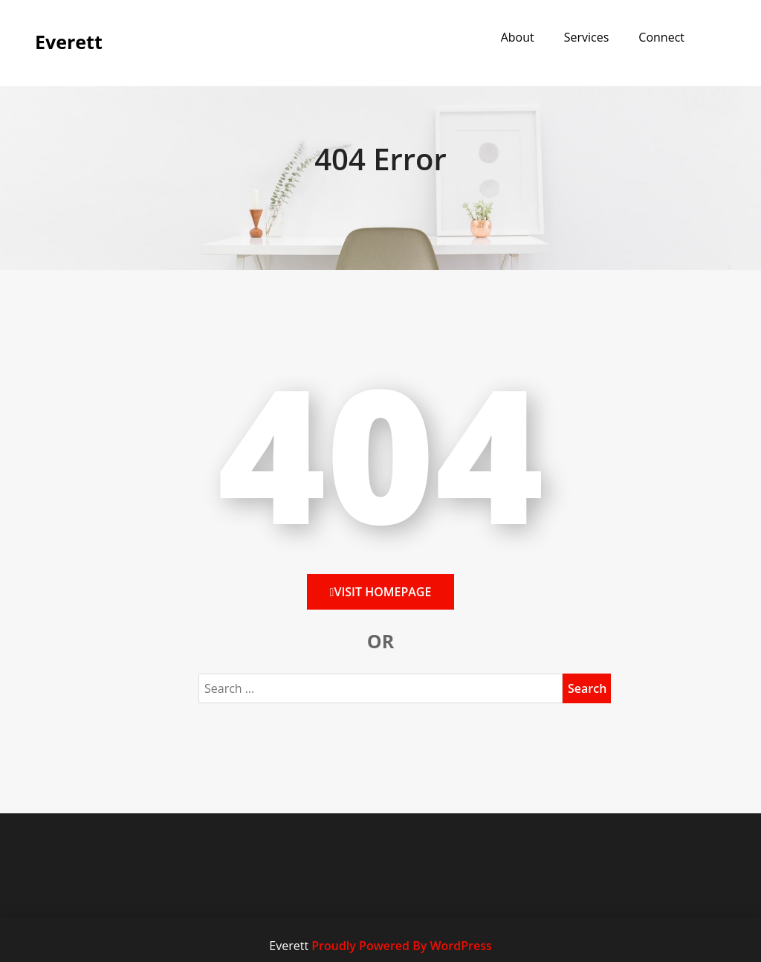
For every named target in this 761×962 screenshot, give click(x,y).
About (517, 37)
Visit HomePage (381, 592)
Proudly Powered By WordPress (401, 945)
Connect (661, 37)
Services (586, 37)
